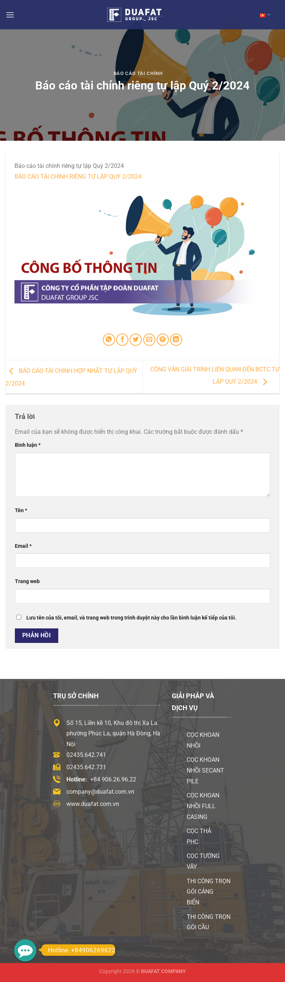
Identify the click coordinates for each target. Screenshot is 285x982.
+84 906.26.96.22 (113, 779)
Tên (21, 510)
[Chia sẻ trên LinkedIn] (176, 340)
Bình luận (27, 445)
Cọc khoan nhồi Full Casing (203, 806)
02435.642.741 (86, 754)
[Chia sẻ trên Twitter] (136, 340)
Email (23, 546)
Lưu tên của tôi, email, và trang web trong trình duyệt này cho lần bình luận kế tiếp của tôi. (131, 618)
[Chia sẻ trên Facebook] (122, 340)
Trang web (27, 581)
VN (265, 14)
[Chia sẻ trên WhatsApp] (109, 340)
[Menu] (10, 15)
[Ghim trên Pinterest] (163, 340)
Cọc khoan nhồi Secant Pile (205, 770)
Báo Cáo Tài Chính (138, 73)
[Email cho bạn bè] (149, 340)
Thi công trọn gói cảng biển (208, 892)
